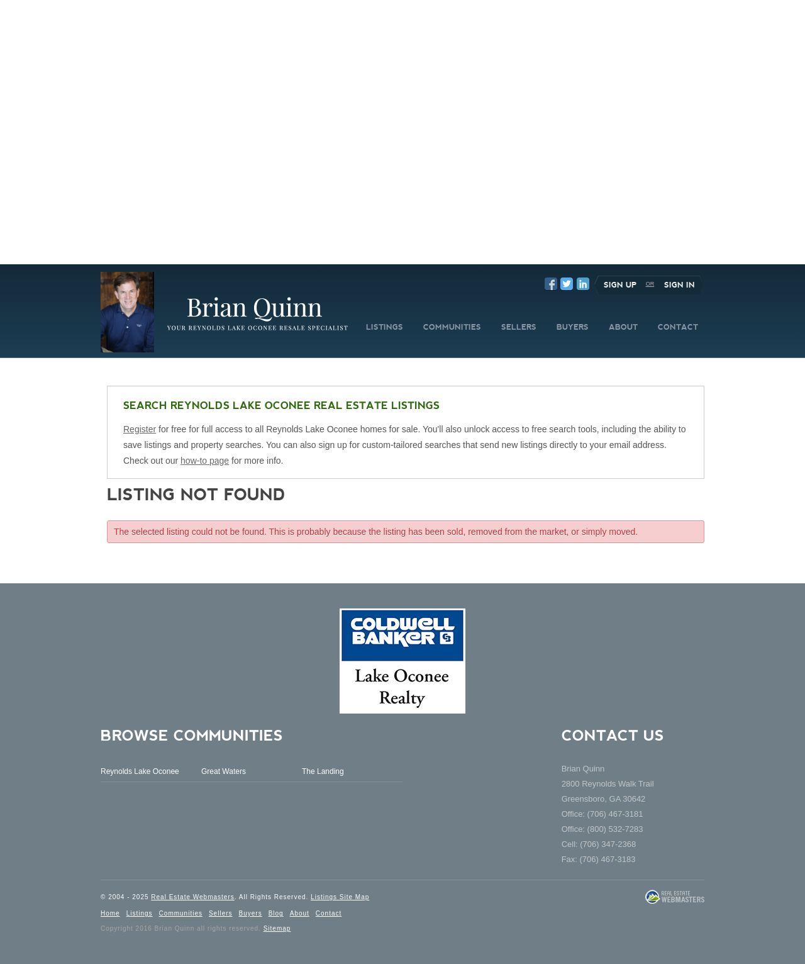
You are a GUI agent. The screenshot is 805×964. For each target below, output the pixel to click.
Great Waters (223, 771)
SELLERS (518, 327)
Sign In (679, 285)
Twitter (566, 283)
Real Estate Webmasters (192, 897)
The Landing (323, 771)
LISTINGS (384, 327)
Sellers (221, 913)
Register (139, 429)
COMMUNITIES (452, 327)
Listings (139, 913)
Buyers (250, 913)
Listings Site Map (340, 897)
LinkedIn (583, 283)
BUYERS (573, 327)
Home (110, 913)
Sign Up (620, 285)
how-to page (204, 461)
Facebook (551, 283)
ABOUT (623, 327)
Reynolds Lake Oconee (140, 771)
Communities (181, 913)
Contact (328, 913)
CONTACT (678, 327)
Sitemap (277, 928)
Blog (276, 913)
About (299, 913)
